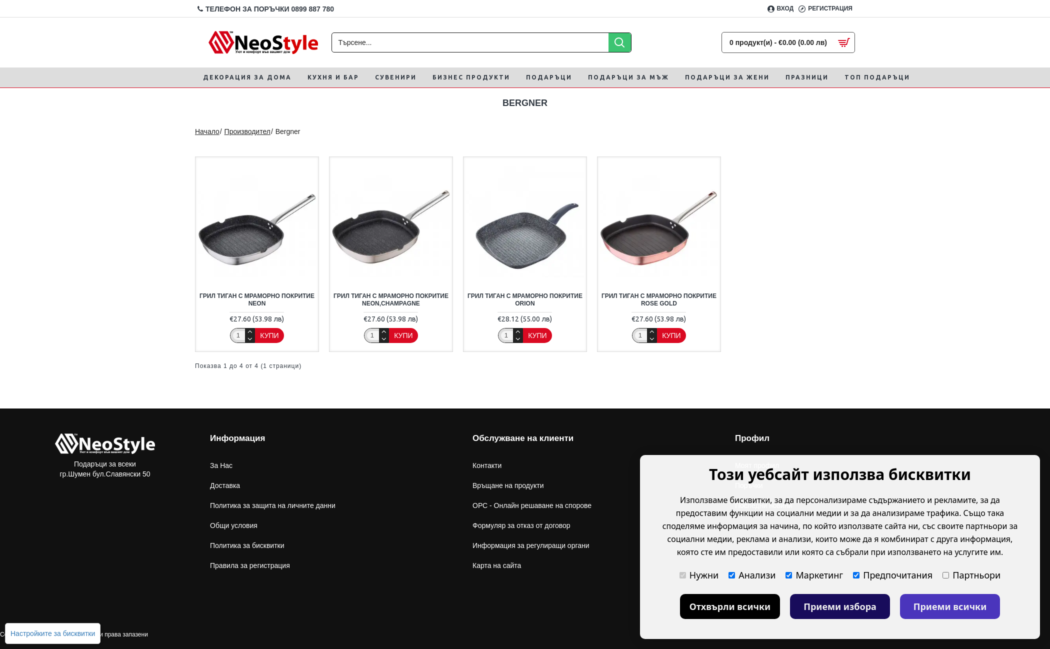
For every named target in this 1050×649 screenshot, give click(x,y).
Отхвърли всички (730, 606)
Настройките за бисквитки (52, 634)
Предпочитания (892, 575)
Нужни (699, 575)
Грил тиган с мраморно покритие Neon (257, 300)
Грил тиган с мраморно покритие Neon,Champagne (391, 300)
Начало (207, 132)
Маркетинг (814, 575)
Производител (247, 132)
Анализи (752, 575)
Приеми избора (840, 606)
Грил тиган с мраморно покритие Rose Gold (659, 300)
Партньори (971, 575)
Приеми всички (950, 606)
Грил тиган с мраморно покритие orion (525, 300)
